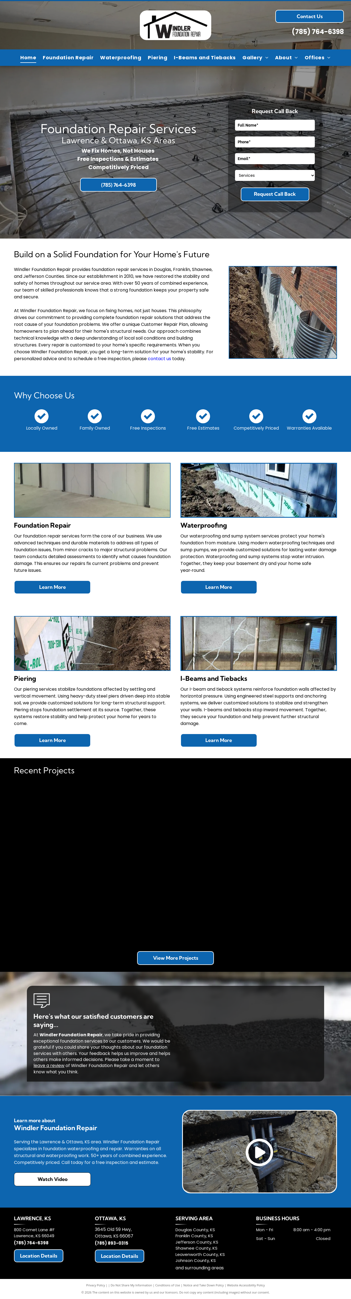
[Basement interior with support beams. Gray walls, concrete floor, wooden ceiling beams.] (296, 823)
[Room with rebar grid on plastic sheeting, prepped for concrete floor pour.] (54, 903)
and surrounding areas (200, 1268)
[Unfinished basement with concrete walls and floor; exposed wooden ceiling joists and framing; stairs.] (296, 903)
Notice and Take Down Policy (203, 1285)
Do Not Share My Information (131, 1285)
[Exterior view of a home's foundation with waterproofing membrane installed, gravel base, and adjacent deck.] (135, 823)
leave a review (48, 1065)
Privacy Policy (95, 1285)
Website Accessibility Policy (246, 1285)
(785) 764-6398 (318, 31)
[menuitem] (28, 57)
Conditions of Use (167, 1285)
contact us (159, 358)
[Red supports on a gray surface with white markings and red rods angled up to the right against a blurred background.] (54, 823)
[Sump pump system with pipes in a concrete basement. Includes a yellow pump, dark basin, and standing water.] (135, 903)
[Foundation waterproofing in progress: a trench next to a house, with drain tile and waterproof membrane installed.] (215, 823)
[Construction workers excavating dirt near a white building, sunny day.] (215, 903)
